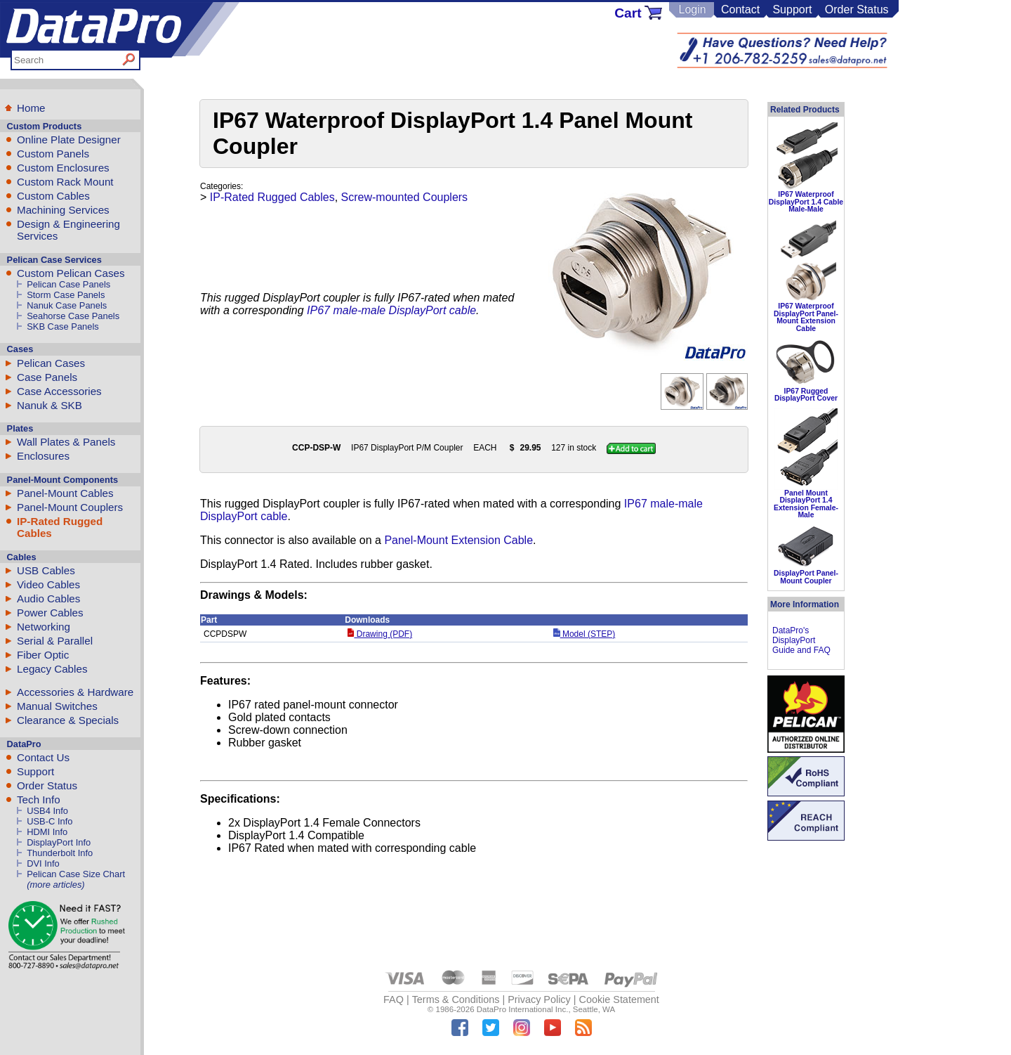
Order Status (857, 9)
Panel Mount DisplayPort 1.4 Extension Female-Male (806, 504)
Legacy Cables (52, 669)
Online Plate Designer (69, 139)
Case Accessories (59, 391)
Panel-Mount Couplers (70, 507)
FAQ (393, 999)
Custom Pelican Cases (71, 273)
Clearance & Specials (68, 720)
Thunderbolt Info (60, 853)
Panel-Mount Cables (65, 493)
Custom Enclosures (63, 168)
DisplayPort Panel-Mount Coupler (806, 576)
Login (692, 9)
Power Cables (50, 613)
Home (31, 108)
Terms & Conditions (456, 999)
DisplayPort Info (59, 842)
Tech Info (38, 799)
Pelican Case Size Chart (76, 874)
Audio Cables (48, 598)
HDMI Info (47, 832)
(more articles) (55, 884)
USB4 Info (47, 810)
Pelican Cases (51, 363)
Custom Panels (53, 154)
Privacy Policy (539, 999)
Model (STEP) (584, 634)
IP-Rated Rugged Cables (272, 197)
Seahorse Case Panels (73, 316)
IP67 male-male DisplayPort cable (391, 310)
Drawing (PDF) (380, 634)
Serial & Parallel (55, 641)
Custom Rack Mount (65, 182)
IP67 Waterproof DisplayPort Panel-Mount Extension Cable (806, 317)
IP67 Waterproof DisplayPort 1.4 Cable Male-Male (806, 201)
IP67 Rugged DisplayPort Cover (806, 394)
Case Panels (47, 377)
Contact (740, 9)
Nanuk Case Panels (67, 305)
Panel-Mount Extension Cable (458, 540)
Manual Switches (57, 706)
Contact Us (43, 757)
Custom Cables (53, 196)
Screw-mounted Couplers (404, 197)
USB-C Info (49, 821)
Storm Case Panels (66, 295)
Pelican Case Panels (68, 284)
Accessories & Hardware (75, 692)
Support (792, 9)
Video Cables (48, 584)
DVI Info (43, 863)
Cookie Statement (619, 999)
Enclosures (43, 456)
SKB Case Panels (63, 326)
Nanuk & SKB (49, 405)
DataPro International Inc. (523, 1009)
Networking (43, 627)
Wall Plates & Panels (66, 442)
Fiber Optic (43, 655)
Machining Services (63, 210)
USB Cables (46, 570)
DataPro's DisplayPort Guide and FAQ (801, 640)
